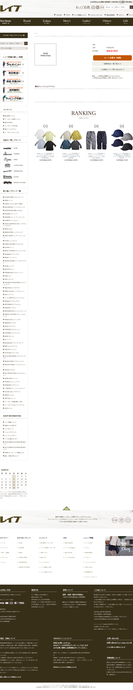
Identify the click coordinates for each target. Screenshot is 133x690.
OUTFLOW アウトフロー (11, 353)
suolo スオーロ (8, 279)
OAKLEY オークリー (10, 349)
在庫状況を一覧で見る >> (112, 64)
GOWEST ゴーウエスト (11, 220)
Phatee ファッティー (10, 257)
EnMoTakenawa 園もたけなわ (13, 210)
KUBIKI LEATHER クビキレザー (13, 244)
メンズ (3, 543)
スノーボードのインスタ (11, 132)
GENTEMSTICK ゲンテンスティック (15, 311)
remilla (20, 543)
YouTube (59, 15)
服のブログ (44, 557)
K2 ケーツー (8, 339)
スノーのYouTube (70, 557)
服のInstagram (69, 543)
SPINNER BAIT (23, 562)
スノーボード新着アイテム (12, 119)
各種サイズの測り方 (10, 425)
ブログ (68, 15)
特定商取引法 (88, 572)
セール (3, 562)
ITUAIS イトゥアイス (10, 241)
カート (131, 15)
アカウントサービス (96, 15)
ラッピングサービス (10, 432)
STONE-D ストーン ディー (12, 382)
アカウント (88, 557)
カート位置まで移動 (112, 58)
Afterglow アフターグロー (12, 301)
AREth (20, 552)
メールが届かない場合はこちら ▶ (116, 647)
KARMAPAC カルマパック (12, 329)
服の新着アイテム (9, 116)
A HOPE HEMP (23, 557)
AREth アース (8, 200)
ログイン (121, 15)
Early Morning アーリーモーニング (14, 207)
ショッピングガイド (10, 435)
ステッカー (5, 557)
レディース (5, 547)
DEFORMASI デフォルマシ (12, 304)
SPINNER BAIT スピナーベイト (13, 272)
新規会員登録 (110, 15)
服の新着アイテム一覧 (47, 543)
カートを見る (88, 543)
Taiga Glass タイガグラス (12, 288)
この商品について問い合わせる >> (112, 69)
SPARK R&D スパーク (11, 378)
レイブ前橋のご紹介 (46, 567)
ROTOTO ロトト (9, 269)
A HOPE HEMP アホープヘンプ (13, 197)
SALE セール (8, 408)
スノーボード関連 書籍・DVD (13, 401)
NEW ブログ (44, 552)
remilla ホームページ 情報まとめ (14, 452)
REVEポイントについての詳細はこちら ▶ (64, 667)
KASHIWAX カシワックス (12, 333)
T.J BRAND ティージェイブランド (14, 388)
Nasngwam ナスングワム (11, 254)
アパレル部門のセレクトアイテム (14, 298)
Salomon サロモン (9, 370)
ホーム (36, 33)
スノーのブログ (45, 562)
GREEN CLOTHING (24, 567)
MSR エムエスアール (10, 346)
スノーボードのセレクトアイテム (14, 405)
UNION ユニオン (9, 395)
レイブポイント (9, 429)
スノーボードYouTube (11, 126)
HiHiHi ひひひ (8, 229)
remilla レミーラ (9, 266)
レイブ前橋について (80, 15)
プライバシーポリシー (91, 577)
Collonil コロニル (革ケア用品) (13, 204)
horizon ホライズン (10, 326)
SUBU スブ (7, 276)
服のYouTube (8, 122)
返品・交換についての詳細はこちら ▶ (10, 677)
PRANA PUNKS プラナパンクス (14, 361)
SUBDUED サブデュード (11, 385)
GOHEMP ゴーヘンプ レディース (14, 217)
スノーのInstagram (70, 547)
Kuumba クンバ (9, 247)
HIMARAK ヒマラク (10, 323)
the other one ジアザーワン (12, 392)
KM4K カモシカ (9, 336)
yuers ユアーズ (8, 294)
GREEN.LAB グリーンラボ (12, 319)
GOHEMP (21, 547)
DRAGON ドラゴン (10, 308)
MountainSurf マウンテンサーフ (13, 343)
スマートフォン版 (19, 35)
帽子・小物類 (5, 552)
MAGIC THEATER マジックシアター (15, 251)
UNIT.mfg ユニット (10, 398)
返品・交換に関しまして (11, 456)
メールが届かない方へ (11, 439)
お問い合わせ (88, 567)
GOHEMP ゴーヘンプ (10, 214)
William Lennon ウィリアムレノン (14, 291)
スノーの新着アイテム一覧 (48, 547)
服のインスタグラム (10, 129)
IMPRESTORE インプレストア (13, 232)
